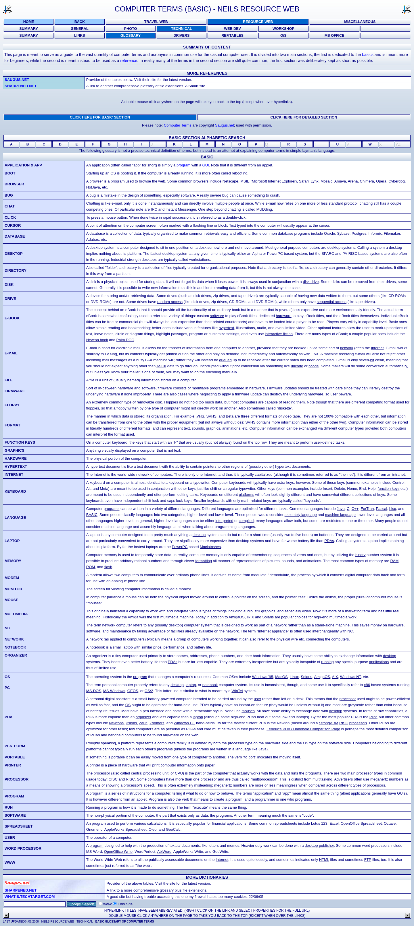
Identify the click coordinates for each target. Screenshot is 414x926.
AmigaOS (237, 617)
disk (158, 402)
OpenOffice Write (118, 851)
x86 (367, 685)
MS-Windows (114, 691)
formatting (203, 561)
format (389, 402)
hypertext (226, 328)
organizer (143, 717)
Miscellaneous (359, 22)
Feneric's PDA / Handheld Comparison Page (303, 729)
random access (170, 302)
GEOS (132, 691)
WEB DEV (232, 29)
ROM (90, 567)
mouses (248, 711)
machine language (340, 514)
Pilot (373, 717)
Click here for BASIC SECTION (100, 117)
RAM (394, 561)
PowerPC (180, 547)
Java (340, 508)
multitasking (322, 779)
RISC (343, 723)
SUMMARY (28, 29)
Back (79, 22)
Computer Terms (177, 125)
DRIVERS (181, 36)
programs (218, 388)
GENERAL (80, 29)
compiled (246, 521)
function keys (389, 488)
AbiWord (164, 851)
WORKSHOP (283, 29)
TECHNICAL (181, 29)
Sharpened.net (21, 86)
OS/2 (149, 691)
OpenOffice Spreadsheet (361, 823)
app (286, 793)
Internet (377, 348)
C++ (355, 508)
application (263, 793)
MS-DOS (93, 691)
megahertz (379, 779)
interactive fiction (279, 334)
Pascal (381, 508)
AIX (335, 677)
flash (108, 567)
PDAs (329, 541)
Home (28, 22)
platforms (246, 494)
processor (347, 699)
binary (360, 555)
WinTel (237, 691)
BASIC (91, 514)
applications (379, 662)
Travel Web (156, 22)
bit (372, 360)
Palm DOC (125, 340)
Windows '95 (262, 677)
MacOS (281, 677)
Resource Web (258, 22)
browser (14, 184)
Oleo (152, 829)
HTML (324, 859)
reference (128, 60)
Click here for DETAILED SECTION (303, 117)
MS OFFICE (334, 36)
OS (128, 705)
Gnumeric (94, 829)
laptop (127, 647)
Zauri (143, 723)
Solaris (268, 617)
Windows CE (184, 723)
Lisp (392, 508)
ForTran (367, 508)
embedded (235, 388)
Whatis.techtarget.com (30, 896)
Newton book (97, 340)
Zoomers (157, 723)
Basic (207, 157)
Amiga (133, 617)
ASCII (161, 366)
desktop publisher (319, 845)
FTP (367, 859)
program (183, 165)
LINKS (79, 36)
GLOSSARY (130, 36)
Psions (131, 723)
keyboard (119, 442)
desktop (199, 535)
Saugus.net (17, 79)
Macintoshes (210, 547)
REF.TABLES (232, 36)
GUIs (401, 793)
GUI (205, 165)
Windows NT (350, 677)
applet (141, 799)
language (243, 749)
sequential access (331, 302)
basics (367, 54)
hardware (284, 316)
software (217, 316)
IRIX (250, 617)
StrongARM (328, 723)
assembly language (301, 514)
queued (225, 360)
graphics (213, 428)
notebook (210, 685)
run (132, 749)
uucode (297, 366)
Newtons (116, 723)
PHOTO (130, 29)
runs (294, 773)
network (346, 348)
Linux (294, 677)
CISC (113, 779)
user (334, 394)
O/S (283, 36)
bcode (313, 366)
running (327, 662)
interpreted (224, 521)
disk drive (311, 281)
